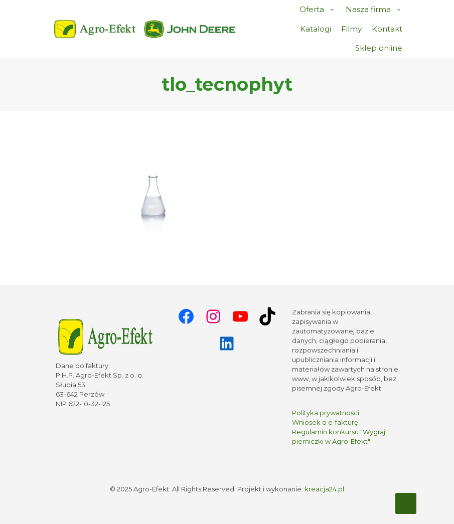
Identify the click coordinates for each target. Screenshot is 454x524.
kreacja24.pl (324, 489)
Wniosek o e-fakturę (325, 422)
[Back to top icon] (405, 503)
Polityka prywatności (325, 413)
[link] (190, 29)
